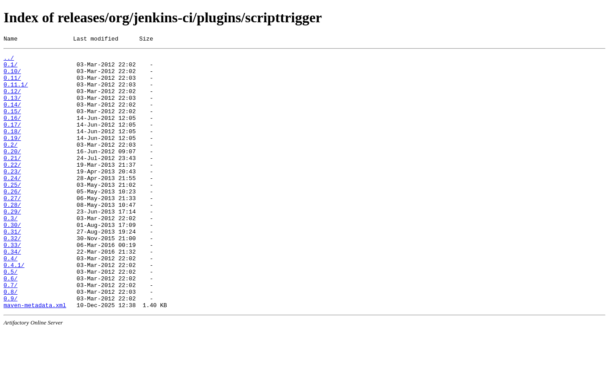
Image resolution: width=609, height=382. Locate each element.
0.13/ (12, 108)
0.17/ (12, 140)
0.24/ (12, 205)
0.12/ (12, 100)
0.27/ (12, 229)
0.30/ (12, 261)
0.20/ (12, 172)
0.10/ (12, 76)
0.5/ (10, 317)
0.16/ (12, 132)
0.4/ (10, 301)
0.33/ (12, 285)
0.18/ (12, 148)
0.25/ (12, 213)
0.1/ (10, 68)
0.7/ (10, 333)
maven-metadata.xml (35, 357)
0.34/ (12, 293)
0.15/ (12, 124)
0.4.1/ (14, 309)
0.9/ (10, 349)
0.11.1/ (16, 92)
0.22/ (12, 189)
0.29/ (12, 245)
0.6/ (10, 325)
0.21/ (12, 181)
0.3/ (10, 253)
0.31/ (12, 269)
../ (9, 60)
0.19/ (12, 156)
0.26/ (12, 221)
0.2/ (10, 164)
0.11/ (12, 84)
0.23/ (12, 197)
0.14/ (12, 116)
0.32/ (12, 277)
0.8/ (10, 341)
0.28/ (12, 237)
